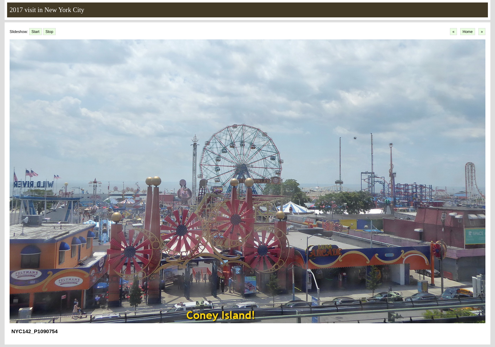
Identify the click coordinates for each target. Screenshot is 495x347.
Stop (49, 31)
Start (36, 31)
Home (468, 31)
